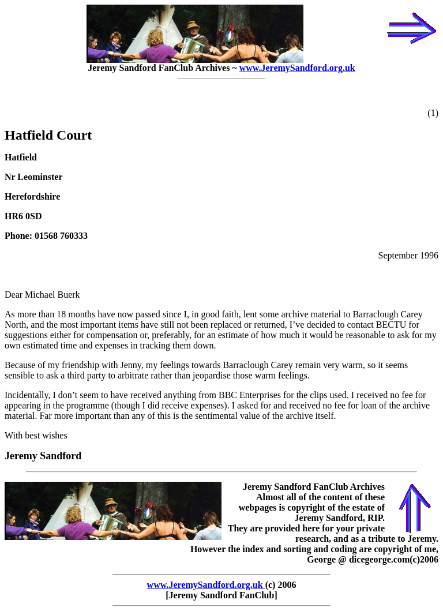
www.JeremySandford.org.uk (297, 68)
